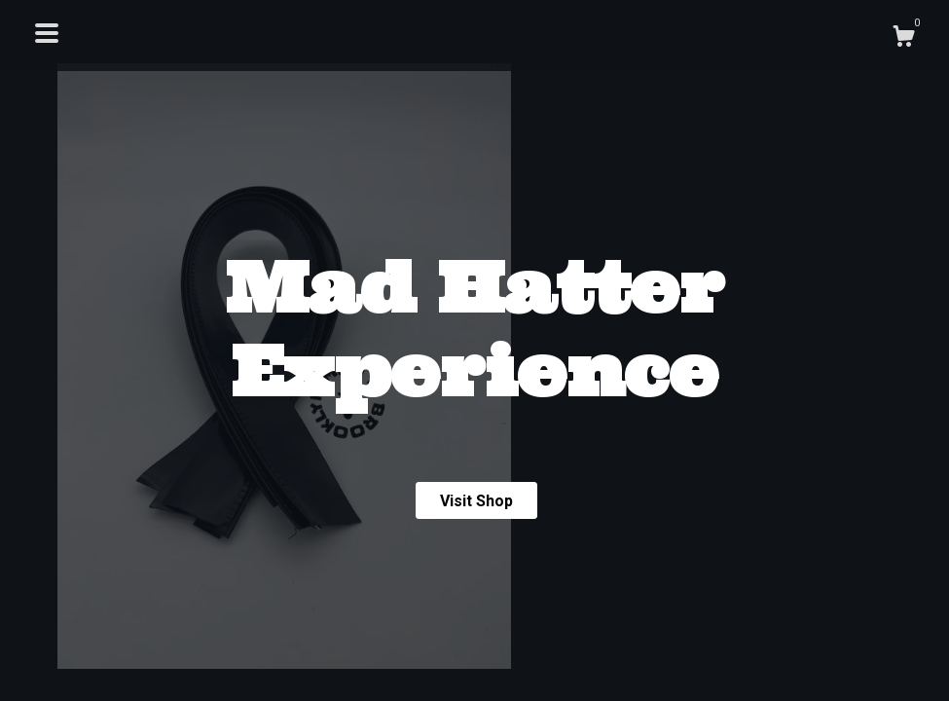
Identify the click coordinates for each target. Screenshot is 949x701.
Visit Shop (476, 501)
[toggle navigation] (46, 33)
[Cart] (903, 39)
